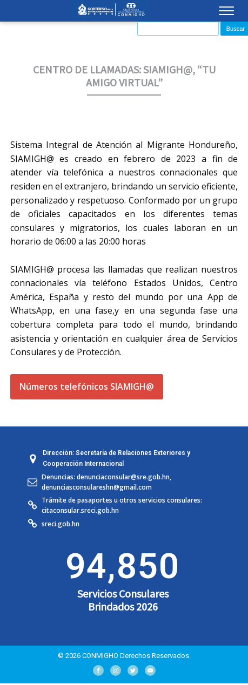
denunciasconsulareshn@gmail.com (97, 487)
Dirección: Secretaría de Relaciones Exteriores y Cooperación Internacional (116, 458)
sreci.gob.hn (60, 523)
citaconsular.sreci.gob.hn (80, 510)
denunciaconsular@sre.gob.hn (123, 476)
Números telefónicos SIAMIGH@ (86, 386)
